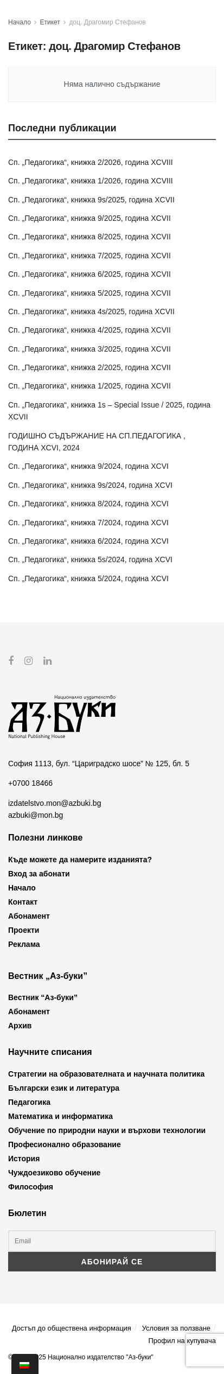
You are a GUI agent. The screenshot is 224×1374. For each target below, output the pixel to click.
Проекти (23, 930)
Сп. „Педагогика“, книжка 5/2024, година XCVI (88, 578)
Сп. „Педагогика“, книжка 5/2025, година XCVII (89, 293)
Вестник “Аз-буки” (43, 997)
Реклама (24, 944)
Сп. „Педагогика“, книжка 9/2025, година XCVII (89, 218)
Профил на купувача (182, 1341)
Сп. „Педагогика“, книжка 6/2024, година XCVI (88, 541)
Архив (19, 1025)
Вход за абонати (39, 873)
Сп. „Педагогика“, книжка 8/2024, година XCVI (88, 503)
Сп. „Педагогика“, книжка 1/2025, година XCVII (89, 385)
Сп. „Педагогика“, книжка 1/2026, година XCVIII (90, 180)
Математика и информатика (60, 1115)
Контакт (22, 902)
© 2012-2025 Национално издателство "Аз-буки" (80, 1356)
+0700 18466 (30, 783)
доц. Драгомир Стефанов (107, 22)
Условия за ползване (176, 1328)
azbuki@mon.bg (35, 815)
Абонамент (29, 916)
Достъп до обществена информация (71, 1328)
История (24, 1158)
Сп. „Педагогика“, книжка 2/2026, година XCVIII (90, 162)
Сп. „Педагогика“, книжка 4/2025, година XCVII (89, 330)
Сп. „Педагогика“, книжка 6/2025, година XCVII (89, 274)
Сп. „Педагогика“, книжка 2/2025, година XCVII (89, 367)
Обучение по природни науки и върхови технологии (107, 1129)
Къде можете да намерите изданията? (80, 859)
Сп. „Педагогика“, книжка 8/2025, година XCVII (89, 236)
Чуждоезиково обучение (54, 1172)
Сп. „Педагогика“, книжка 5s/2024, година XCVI (90, 559)
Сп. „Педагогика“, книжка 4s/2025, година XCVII (91, 311)
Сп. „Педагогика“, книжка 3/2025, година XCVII (89, 349)
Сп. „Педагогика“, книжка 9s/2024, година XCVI (90, 485)
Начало (19, 22)
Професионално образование (64, 1144)
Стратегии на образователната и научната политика (106, 1073)
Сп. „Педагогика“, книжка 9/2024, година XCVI (88, 466)
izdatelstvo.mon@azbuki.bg (54, 802)
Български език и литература (63, 1087)
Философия (30, 1186)
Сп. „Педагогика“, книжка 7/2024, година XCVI (88, 522)
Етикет (50, 22)
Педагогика (29, 1101)
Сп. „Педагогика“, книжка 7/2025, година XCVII (89, 255)
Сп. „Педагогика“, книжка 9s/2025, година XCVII (91, 199)
